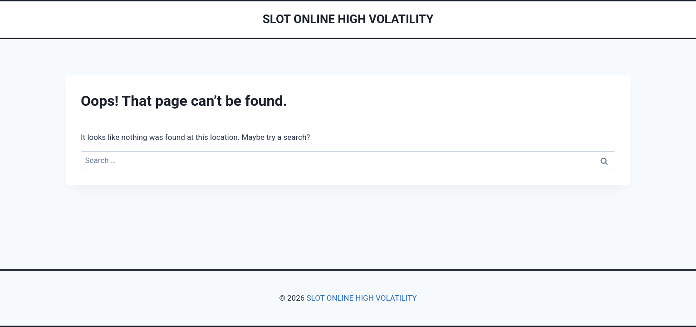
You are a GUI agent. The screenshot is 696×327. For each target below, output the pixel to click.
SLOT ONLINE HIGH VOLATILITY (361, 297)
